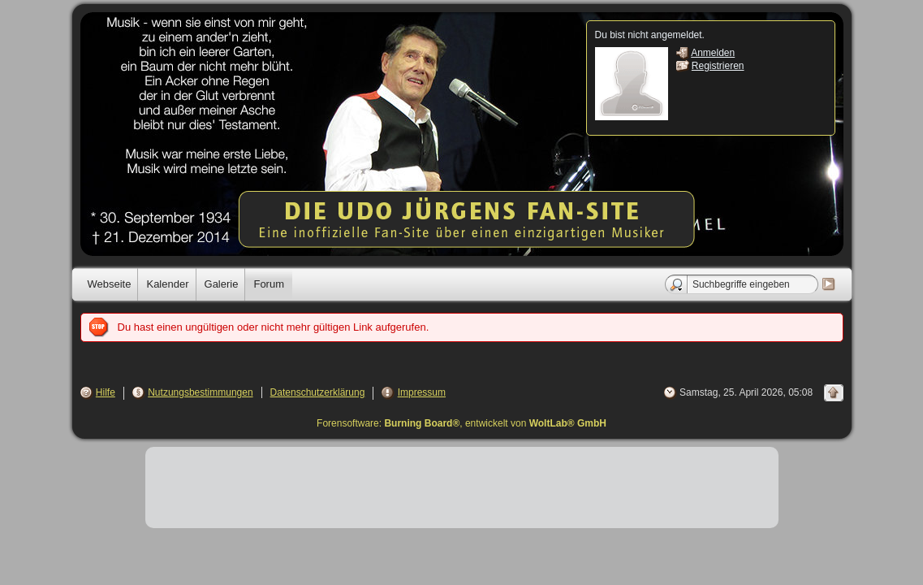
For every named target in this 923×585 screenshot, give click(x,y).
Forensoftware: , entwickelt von (461, 423)
